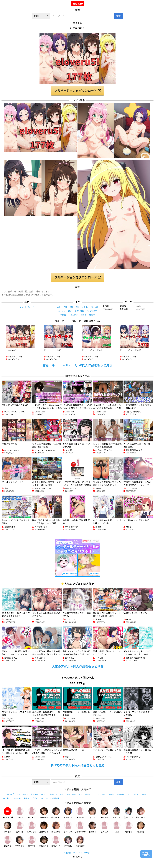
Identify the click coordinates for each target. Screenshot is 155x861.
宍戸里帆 (32, 841)
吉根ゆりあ (43, 841)
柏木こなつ (31, 827)
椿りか (92, 813)
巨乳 (65, 307)
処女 (59, 307)
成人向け (74, 315)
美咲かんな (19, 841)
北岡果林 (20, 813)
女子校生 (17, 798)
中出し (85, 307)
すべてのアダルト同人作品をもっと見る (77, 765)
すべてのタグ (8, 794)
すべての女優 (7, 813)
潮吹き (26, 798)
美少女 (88, 794)
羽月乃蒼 (20, 827)
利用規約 (67, 853)
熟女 (80, 794)
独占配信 (53, 794)
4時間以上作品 (123, 794)
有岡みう (8, 841)
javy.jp (78, 3)
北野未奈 (129, 827)
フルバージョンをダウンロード (77, 91)
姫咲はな (92, 827)
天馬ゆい (80, 813)
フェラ (96, 794)
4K (42, 798)
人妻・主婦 (71, 794)
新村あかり (56, 827)
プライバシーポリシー (82, 853)
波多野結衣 (43, 813)
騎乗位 (92, 315)
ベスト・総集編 (52, 798)
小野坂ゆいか (80, 827)
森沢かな (116, 813)
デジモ (35, 798)
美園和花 (104, 813)
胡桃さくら (56, 841)
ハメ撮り (6, 798)
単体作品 (34, 794)
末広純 (116, 827)
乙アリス (104, 827)
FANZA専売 (92, 311)
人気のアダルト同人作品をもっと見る (77, 666)
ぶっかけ (94, 307)
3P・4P (135, 794)
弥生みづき (56, 813)
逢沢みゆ (32, 813)
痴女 (144, 794)
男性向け (64, 315)
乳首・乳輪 (79, 311)
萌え (70, 311)
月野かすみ (43, 827)
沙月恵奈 (8, 827)
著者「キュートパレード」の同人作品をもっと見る (77, 365)
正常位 (83, 315)
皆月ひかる (128, 813)
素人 (104, 794)
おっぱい (61, 311)
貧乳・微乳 (74, 307)
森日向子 (141, 827)
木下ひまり (68, 813)
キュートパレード (27, 307)
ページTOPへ (146, 854)
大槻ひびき (80, 841)
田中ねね (68, 841)
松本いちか (140, 813)
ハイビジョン (22, 794)
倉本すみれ (68, 827)
